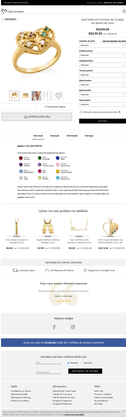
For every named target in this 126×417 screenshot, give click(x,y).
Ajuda (14, 386)
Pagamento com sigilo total (99, 270)
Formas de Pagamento (62, 401)
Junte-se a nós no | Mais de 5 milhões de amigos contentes (63, 342)
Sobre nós (98, 391)
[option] (36, 3)
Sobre (97, 386)
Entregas (89, 136)
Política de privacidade (103, 397)
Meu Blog (98, 404)
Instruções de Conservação (64, 391)
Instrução (54, 136)
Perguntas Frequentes (62, 404)
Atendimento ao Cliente (21, 391)
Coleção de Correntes (62, 394)
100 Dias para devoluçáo (59, 270)
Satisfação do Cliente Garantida (63, 262)
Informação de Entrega (21, 397)
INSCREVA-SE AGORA (85, 371)
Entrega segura (23, 270)
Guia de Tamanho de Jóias (64, 397)
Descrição (38, 136)
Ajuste (20, 146)
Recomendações (101, 401)
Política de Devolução (20, 401)
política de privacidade (74, 414)
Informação (72, 136)
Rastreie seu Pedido (19, 394)
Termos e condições (103, 394)
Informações (59, 386)
